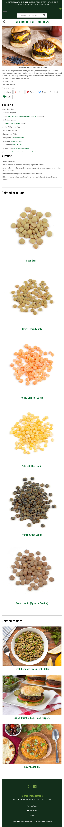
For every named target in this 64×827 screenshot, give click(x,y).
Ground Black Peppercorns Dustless (25, 152)
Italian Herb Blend (18, 138)
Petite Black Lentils (13, 123)
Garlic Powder (17, 145)
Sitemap (32, 815)
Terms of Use (32, 806)
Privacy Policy (32, 811)
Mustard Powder (17, 141)
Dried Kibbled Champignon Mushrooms (22, 116)
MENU (5, 9)
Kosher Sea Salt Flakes (20, 148)
